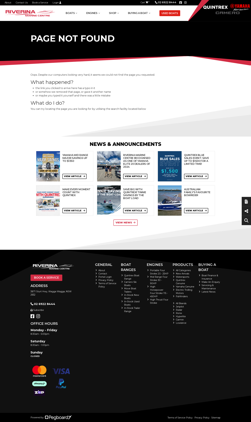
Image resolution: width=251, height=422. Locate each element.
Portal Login (105, 276)
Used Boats (170, 13)
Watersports (182, 276)
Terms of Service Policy (180, 417)
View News (125, 222)
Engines (91, 13)
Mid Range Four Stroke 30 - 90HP (158, 280)
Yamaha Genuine (185, 286)
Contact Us (22, 2)
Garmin (180, 319)
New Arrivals (182, 273)
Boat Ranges (128, 267)
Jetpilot (180, 306)
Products (183, 265)
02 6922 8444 (165, 2)
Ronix (179, 313)
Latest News (208, 291)
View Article (74, 176)
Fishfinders (182, 296)
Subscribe (37, 310)
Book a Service (40, 2)
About (8, 2)
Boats (70, 13)
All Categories (183, 270)
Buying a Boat (138, 13)
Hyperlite (181, 316)
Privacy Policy (105, 280)
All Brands (181, 303)
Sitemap (215, 417)
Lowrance (181, 323)
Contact (102, 273)
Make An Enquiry (211, 282)
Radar (179, 310)
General (103, 265)
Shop (112, 13)
